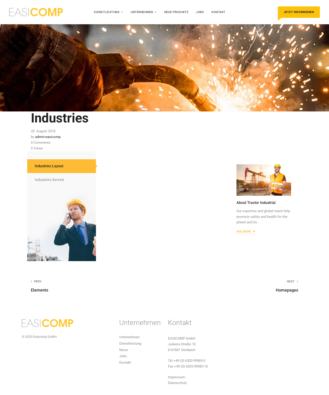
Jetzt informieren (299, 12)
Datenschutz (177, 383)
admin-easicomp (48, 137)
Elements (92, 285)
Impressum (176, 377)
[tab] (61, 166)
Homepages (236, 285)
